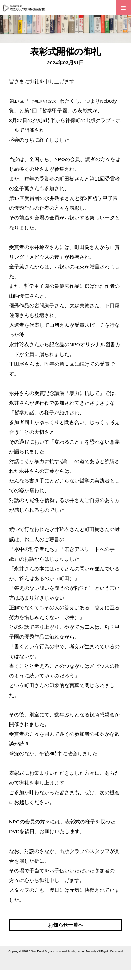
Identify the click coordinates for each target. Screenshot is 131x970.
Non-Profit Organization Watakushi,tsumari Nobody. (63, 951)
